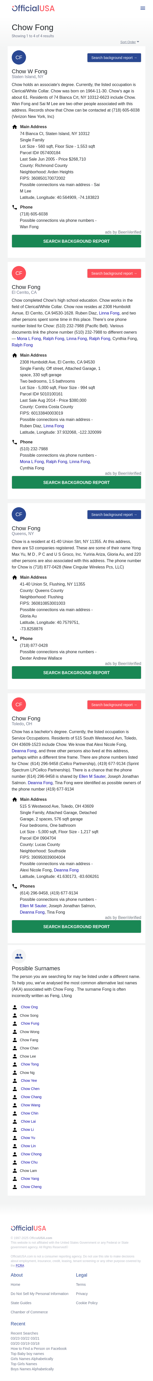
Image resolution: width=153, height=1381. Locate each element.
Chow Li (23, 1130)
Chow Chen (26, 1089)
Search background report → (114, 58)
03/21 (35, 1338)
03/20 (15, 1343)
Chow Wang (26, 1105)
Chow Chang (27, 1097)
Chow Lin (24, 1146)
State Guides (21, 1303)
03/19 (25, 1343)
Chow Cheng (27, 1187)
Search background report (76, 241)
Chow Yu (23, 1138)
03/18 (35, 1343)
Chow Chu (24, 1162)
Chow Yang (25, 1179)
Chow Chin (25, 1113)
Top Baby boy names (27, 1354)
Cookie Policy (87, 1303)
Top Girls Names (24, 1364)
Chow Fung (25, 1024)
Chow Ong (25, 1007)
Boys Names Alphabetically (32, 1369)
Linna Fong (109, 313)
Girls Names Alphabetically (32, 1359)
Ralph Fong (53, 338)
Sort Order (128, 42)
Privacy (82, 1294)
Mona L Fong (29, 338)
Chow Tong (25, 1064)
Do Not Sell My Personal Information (39, 1294)
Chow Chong (27, 1154)
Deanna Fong (24, 751)
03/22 (25, 1338)
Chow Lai (24, 1122)
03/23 (15, 1338)
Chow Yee (24, 1081)
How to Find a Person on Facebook (39, 1349)
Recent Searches (24, 1333)
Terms (81, 1284)
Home (15, 1284)
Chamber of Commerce (29, 1312)
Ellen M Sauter (92, 776)
